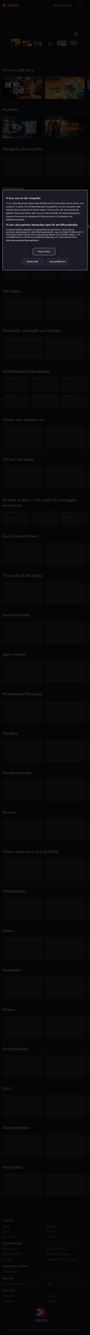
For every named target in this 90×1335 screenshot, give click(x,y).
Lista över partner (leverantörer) (22, 240)
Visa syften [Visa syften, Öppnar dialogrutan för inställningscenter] (44, 251)
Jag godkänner (58, 261)
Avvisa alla (32, 261)
